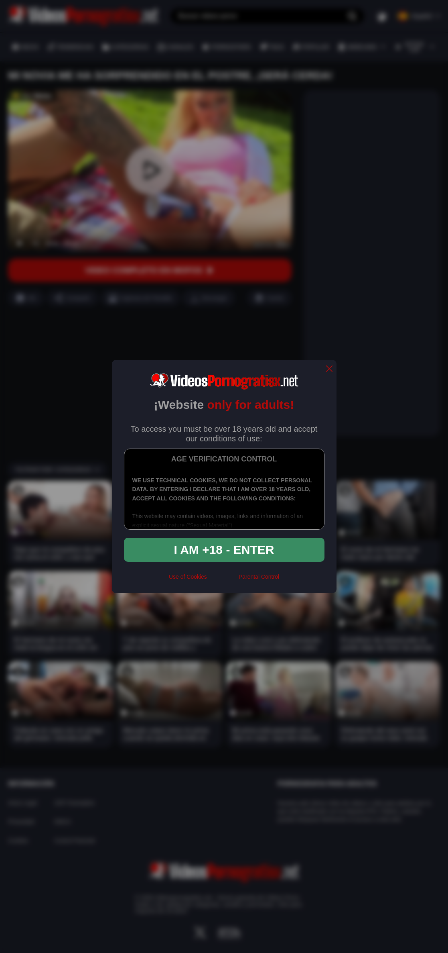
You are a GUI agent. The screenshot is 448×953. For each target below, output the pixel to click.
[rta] (223, 580)
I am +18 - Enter (224, 549)
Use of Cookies (188, 576)
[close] (329, 369)
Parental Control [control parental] (259, 576)
